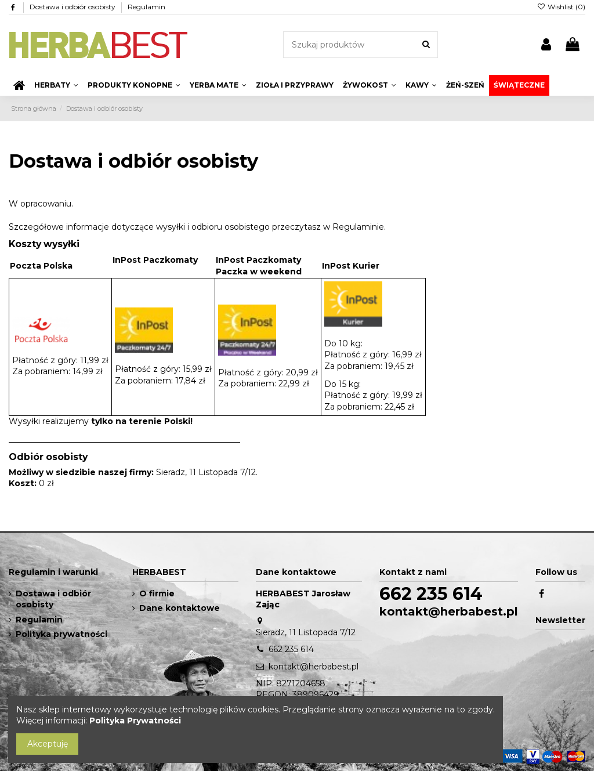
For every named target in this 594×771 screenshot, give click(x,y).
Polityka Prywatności (135, 720)
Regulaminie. (359, 227)
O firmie (157, 593)
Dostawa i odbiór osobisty (73, 6)
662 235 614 (291, 649)
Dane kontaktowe (179, 608)
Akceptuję (47, 744)
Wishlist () (561, 6)
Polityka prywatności (61, 634)
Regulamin (146, 6)
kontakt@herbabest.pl (313, 666)
